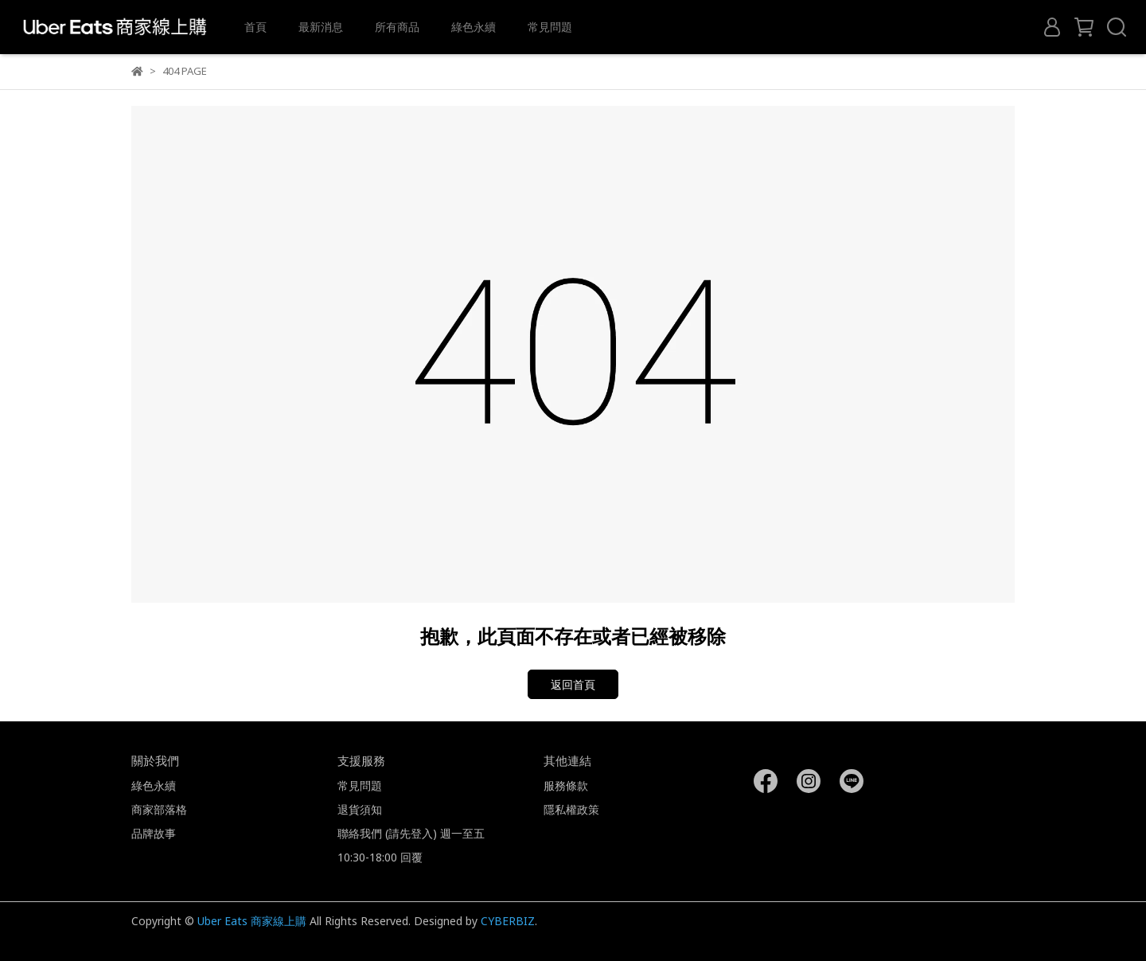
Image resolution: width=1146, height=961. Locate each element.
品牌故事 (153, 833)
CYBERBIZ (508, 920)
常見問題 (550, 26)
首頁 (255, 26)
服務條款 (566, 785)
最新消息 (320, 26)
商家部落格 (159, 809)
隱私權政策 (571, 809)
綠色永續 (473, 26)
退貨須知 (359, 809)
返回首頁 (573, 684)
